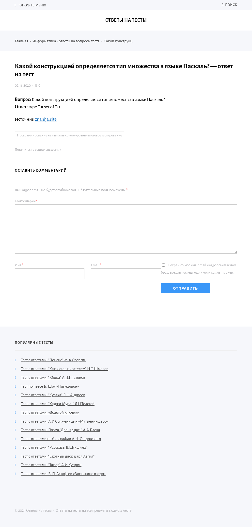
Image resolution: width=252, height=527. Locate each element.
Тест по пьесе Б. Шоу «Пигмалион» (50, 386)
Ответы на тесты (126, 20)
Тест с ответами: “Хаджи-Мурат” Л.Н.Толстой (57, 404)
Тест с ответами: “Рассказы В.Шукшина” (54, 447)
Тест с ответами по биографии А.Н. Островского (61, 439)
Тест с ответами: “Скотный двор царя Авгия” (57, 456)
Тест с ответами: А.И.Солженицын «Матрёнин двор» (65, 421)
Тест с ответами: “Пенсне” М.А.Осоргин (53, 360)
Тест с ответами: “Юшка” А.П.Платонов (53, 377)
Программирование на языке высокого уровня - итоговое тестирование (69, 135)
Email (96, 265)
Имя (19, 265)
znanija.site (46, 119)
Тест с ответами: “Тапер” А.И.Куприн (51, 465)
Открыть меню (32, 5)
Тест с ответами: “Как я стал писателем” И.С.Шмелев (64, 369)
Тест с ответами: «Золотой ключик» (50, 412)
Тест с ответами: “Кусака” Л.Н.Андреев (53, 395)
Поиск (229, 5)
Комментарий (26, 201)
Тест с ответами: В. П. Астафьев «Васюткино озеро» (63, 474)
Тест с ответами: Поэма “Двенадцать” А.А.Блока (60, 430)
